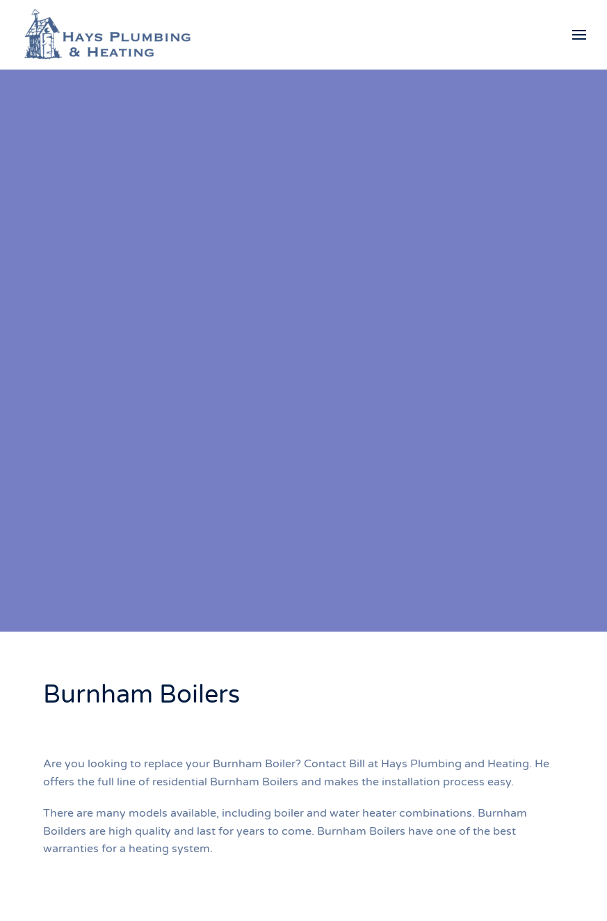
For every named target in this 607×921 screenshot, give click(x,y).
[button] (579, 35)
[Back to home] (108, 35)
